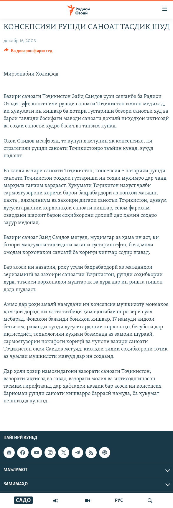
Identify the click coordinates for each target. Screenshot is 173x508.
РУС (119, 500)
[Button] (28, 52)
